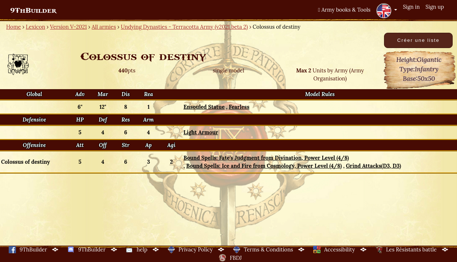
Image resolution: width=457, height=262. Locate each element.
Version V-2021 (68, 26)
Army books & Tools (344, 9)
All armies (104, 26)
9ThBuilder (33, 10)
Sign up (434, 6)
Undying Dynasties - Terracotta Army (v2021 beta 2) (184, 26)
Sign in (411, 6)
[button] (386, 10)
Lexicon (35, 26)
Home (13, 26)
